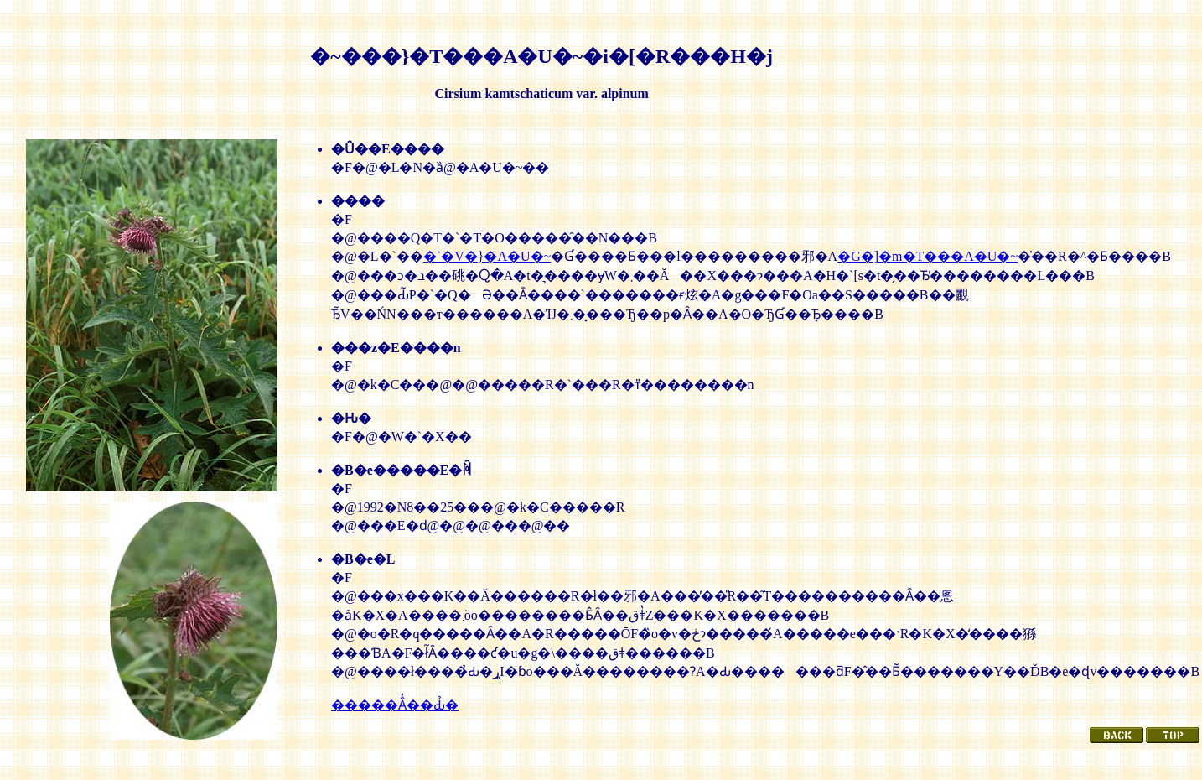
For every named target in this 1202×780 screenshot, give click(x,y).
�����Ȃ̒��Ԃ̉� (395, 705)
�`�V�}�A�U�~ (487, 256)
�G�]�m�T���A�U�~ (927, 256)
